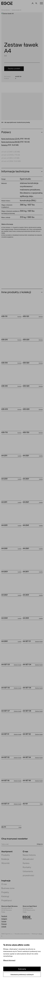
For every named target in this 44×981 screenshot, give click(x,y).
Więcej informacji (9, 960)
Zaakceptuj (22, 969)
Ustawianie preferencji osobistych (22, 974)
